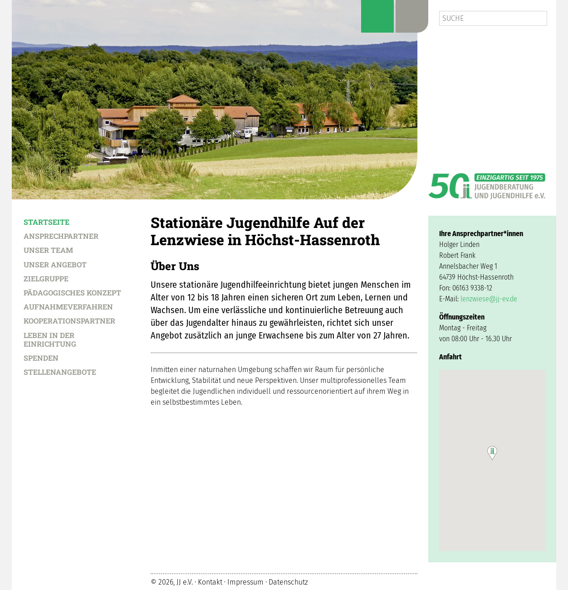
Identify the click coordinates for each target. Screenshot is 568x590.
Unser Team (48, 249)
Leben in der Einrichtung (50, 339)
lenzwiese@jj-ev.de (488, 299)
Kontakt (210, 582)
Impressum (245, 582)
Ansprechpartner (61, 235)
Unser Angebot (55, 264)
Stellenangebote (60, 371)
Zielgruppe (46, 278)
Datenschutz (288, 582)
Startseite (46, 221)
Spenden (41, 357)
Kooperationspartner (69, 320)
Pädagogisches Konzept (72, 292)
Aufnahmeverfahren (68, 306)
